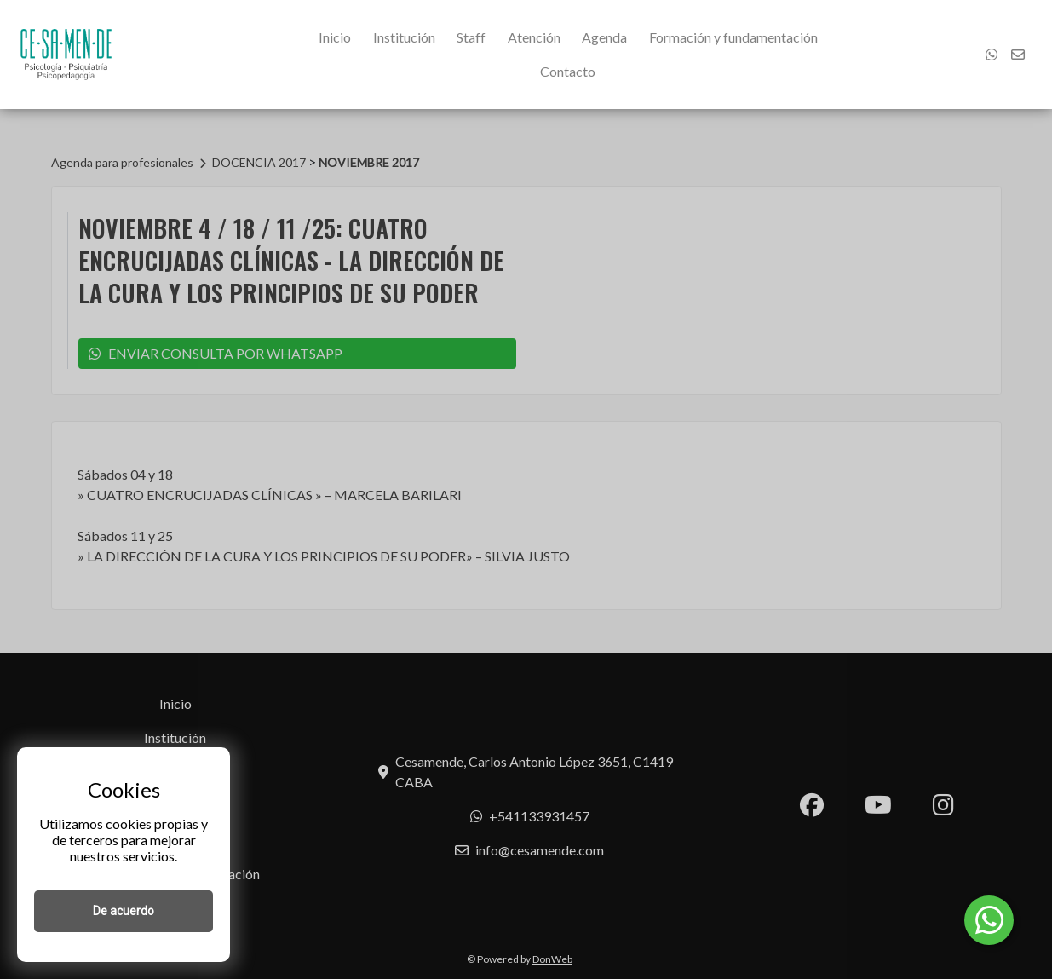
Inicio (335, 37)
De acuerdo (123, 911)
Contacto (567, 71)
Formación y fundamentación (733, 37)
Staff (471, 37)
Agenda (604, 37)
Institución (404, 37)
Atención (534, 37)
